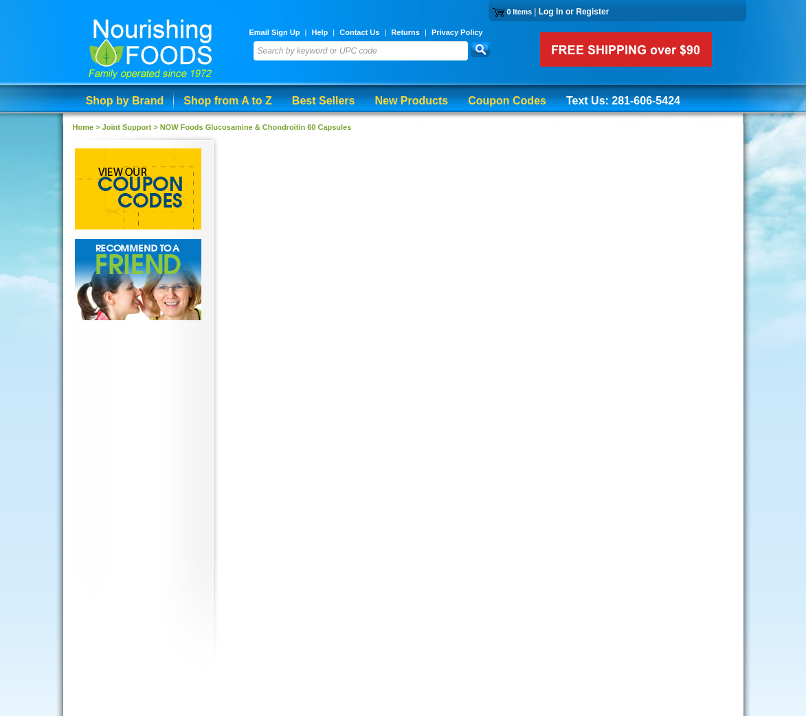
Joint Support (127, 127)
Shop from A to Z (227, 101)
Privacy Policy (457, 32)
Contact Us (359, 32)
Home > (87, 127)
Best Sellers (323, 101)
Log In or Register (574, 11)
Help (319, 32)
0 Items (519, 12)
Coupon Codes (507, 101)
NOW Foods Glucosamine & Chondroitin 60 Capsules (256, 127)
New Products (411, 101)
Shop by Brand (125, 101)
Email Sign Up (274, 32)
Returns (405, 32)
